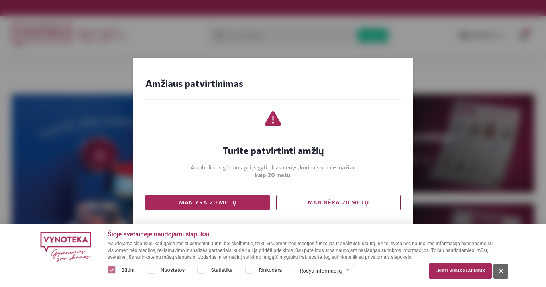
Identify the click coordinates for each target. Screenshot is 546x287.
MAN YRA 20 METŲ (208, 202)
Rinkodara (270, 270)
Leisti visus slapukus (460, 270)
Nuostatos (173, 270)
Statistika (221, 270)
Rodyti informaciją (321, 271)
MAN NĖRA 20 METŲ (338, 202)
